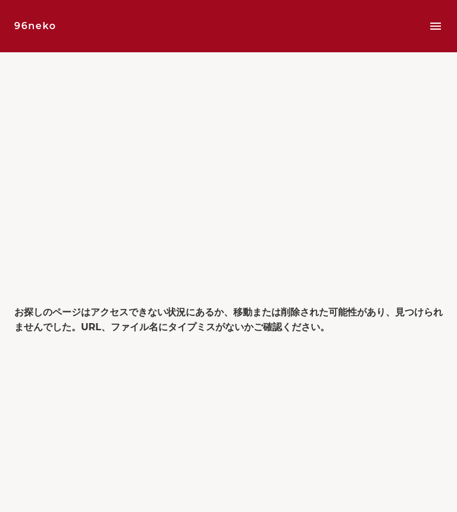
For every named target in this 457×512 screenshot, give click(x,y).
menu (435, 26)
